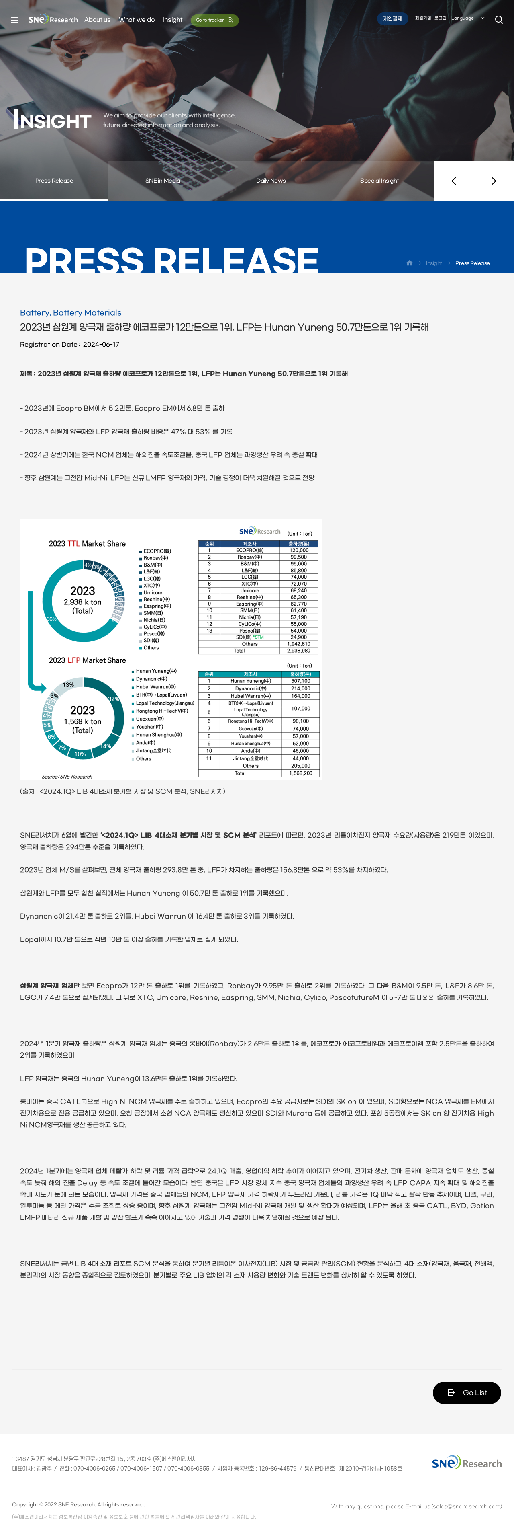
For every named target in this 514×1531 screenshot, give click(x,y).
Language (468, 20)
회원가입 (423, 19)
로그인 (440, 19)
